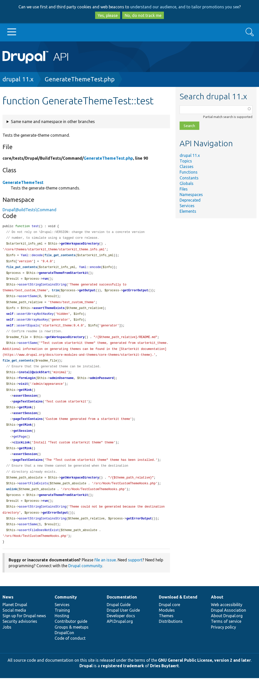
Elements (188, 211)
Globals (186, 183)
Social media (14, 624)
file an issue (105, 573)
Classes (186, 166)
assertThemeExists (48, 312)
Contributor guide (71, 635)
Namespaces (191, 194)
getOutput (87, 293)
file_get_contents (60, 257)
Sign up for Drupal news (24, 629)
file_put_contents (21, 269)
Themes (166, 629)
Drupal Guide (119, 618)
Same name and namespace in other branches (53, 121)
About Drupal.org (227, 629)
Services (187, 205)
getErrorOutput (135, 293)
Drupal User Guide (123, 624)
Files (184, 189)
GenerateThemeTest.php (80, 79)
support (135, 573)
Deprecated (190, 200)
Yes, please (108, 15)
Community (66, 611)
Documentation (122, 611)
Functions (189, 172)
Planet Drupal (15, 618)
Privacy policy (223, 641)
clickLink (21, 452)
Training (62, 624)
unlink (11, 501)
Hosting (62, 629)
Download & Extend (178, 611)
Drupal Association (228, 624)
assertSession (25, 403)
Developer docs (121, 629)
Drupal (86, 679)
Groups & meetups (72, 641)
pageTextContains (27, 409)
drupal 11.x (18, 79)
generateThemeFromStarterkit (63, 275)
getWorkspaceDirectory (80, 245)
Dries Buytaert (164, 679)
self (9, 318)
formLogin (27, 385)
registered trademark (122, 679)
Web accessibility (226, 618)
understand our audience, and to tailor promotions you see (184, 7)
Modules (167, 624)
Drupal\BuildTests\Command (29, 209)
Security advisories (20, 635)
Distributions (171, 635)
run (45, 281)
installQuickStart (34, 379)
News (8, 611)
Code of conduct (70, 652)
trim (55, 293)
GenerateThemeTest (23, 182)
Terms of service (226, 635)
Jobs (7, 641)
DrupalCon (64, 646)
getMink (25, 397)
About (217, 611)
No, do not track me (143, 15)
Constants (189, 178)
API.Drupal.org (120, 635)
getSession (22, 440)
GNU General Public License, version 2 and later (204, 674)
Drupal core (169, 618)
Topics (186, 161)
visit (23, 391)
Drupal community (85, 579)
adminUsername (62, 385)
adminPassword (102, 385)
